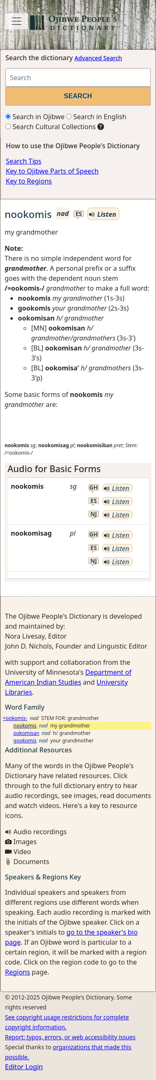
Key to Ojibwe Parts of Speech (52, 171)
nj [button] (93, 514)
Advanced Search (98, 58)
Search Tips (23, 161)
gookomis (25, 740)
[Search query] (78, 77)
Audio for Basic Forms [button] (54, 469)
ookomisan (26, 733)
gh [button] (93, 487)
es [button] (79, 214)
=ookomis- (15, 718)
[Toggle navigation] (16, 21)
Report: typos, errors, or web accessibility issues (70, 1037)
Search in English (96, 116)
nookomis (25, 725)
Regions (17, 972)
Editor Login (24, 1066)
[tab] (78, 468)
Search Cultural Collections (50, 126)
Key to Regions (29, 181)
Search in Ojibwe (34, 116)
